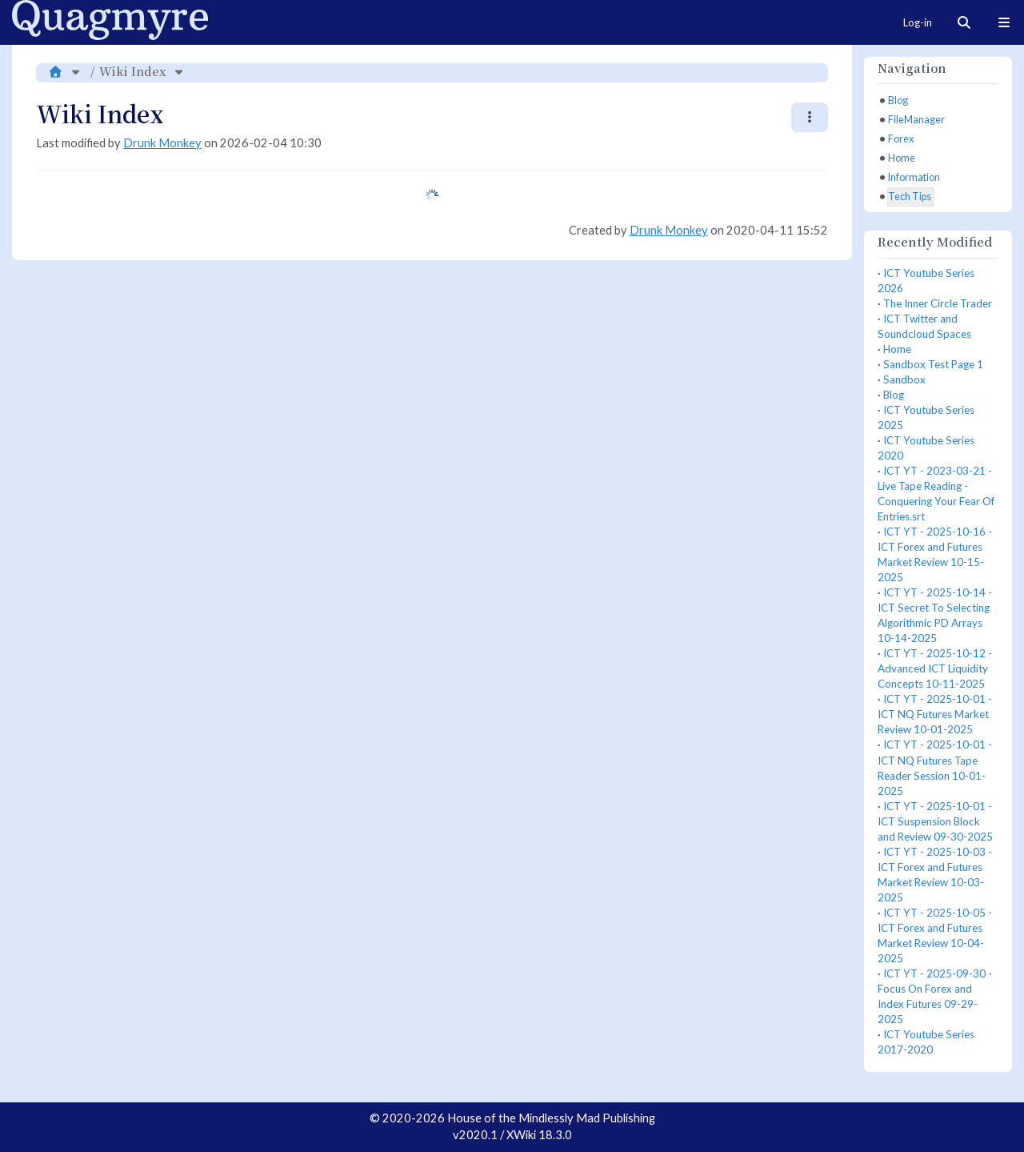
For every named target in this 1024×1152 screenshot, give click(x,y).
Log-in (917, 22)
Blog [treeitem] (898, 100)
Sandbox (904, 379)
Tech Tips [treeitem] (909, 197)
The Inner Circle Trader (937, 303)
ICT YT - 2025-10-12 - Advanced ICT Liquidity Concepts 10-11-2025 (935, 668)
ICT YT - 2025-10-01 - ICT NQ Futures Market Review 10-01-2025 (935, 714)
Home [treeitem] (901, 158)
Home (897, 349)
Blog (893, 394)
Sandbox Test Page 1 (933, 364)
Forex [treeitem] (901, 139)
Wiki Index (132, 70)
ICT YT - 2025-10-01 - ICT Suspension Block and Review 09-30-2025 (935, 821)
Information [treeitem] (914, 177)
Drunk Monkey (162, 143)
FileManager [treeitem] (916, 120)
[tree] (938, 149)
